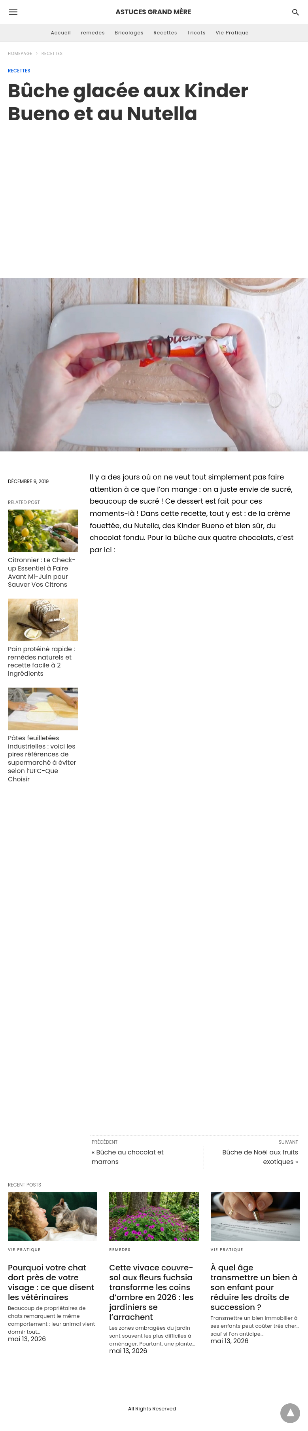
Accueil (61, 32)
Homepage (20, 54)
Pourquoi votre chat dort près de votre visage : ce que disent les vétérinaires (51, 1282)
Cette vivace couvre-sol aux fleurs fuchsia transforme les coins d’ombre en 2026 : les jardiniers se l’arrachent (151, 1292)
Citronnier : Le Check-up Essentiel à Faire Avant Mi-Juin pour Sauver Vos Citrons (42, 572)
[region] (154, 192)
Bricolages (129, 32)
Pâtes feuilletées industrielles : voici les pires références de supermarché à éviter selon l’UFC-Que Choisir (42, 759)
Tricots (196, 32)
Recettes (165, 32)
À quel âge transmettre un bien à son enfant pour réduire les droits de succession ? (254, 1287)
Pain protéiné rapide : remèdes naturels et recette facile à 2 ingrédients (41, 661)
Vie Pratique (232, 32)
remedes (93, 32)
